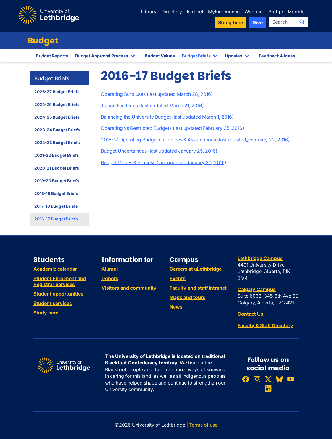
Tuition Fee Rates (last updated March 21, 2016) (152, 106)
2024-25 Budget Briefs (57, 117)
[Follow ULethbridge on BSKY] (279, 379)
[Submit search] (302, 22)
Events (178, 278)
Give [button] (257, 22)
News (176, 307)
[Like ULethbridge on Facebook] (245, 379)
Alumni (109, 269)
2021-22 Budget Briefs (56, 155)
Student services (52, 303)
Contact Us (250, 314)
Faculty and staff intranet (198, 288)
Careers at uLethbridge (196, 269)
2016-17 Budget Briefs (56, 219)
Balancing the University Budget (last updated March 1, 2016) (167, 117)
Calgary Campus (257, 289)
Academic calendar (55, 269)
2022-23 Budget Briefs (57, 142)
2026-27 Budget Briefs (57, 91)
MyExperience (224, 11)
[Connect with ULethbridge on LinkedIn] (268, 388)
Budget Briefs (196, 55)
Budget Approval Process (101, 55)
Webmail (254, 11)
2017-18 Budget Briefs (56, 206)
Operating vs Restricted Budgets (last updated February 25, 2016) (172, 128)
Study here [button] (230, 22)
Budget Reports (52, 55)
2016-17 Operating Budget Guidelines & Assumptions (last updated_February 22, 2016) (195, 140)
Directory (171, 11)
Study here (45, 313)
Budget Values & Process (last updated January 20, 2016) (163, 162)
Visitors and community (129, 288)
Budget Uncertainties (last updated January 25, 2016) (159, 151)
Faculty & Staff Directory (265, 325)
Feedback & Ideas (277, 55)
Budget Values (160, 55)
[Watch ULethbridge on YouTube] (290, 379)
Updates (233, 55)
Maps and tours (187, 297)
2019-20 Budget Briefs (56, 180)
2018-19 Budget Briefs (56, 193)
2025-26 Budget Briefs (57, 104)
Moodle (296, 11)
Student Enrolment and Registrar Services (59, 281)
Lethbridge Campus (260, 258)
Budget (43, 40)
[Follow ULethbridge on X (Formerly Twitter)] (268, 379)
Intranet (195, 11)
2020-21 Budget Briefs (56, 168)
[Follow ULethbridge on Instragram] (257, 379)
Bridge (275, 11)
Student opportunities (58, 294)
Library (149, 11)
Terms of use (203, 425)
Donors (109, 278)
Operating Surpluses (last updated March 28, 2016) (157, 94)
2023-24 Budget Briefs (57, 129)
